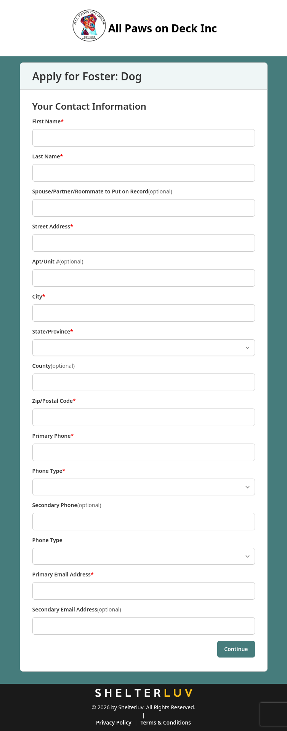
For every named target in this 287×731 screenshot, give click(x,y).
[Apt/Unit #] (144, 278)
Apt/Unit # (57, 261)
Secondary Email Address (76, 609)
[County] (144, 382)
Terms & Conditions (165, 722)
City (45, 296)
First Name (48, 121)
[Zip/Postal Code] (144, 417)
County (53, 366)
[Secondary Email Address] (144, 626)
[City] (144, 313)
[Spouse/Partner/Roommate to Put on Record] (144, 208)
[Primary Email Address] (144, 591)
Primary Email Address (63, 574)
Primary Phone (53, 436)
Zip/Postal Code (54, 401)
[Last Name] (144, 172)
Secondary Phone (66, 505)
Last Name (47, 156)
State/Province (52, 331)
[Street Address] (144, 243)
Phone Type (49, 471)
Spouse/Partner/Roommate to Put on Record (102, 191)
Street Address (52, 226)
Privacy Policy (113, 722)
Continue (236, 649)
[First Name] (144, 137)
